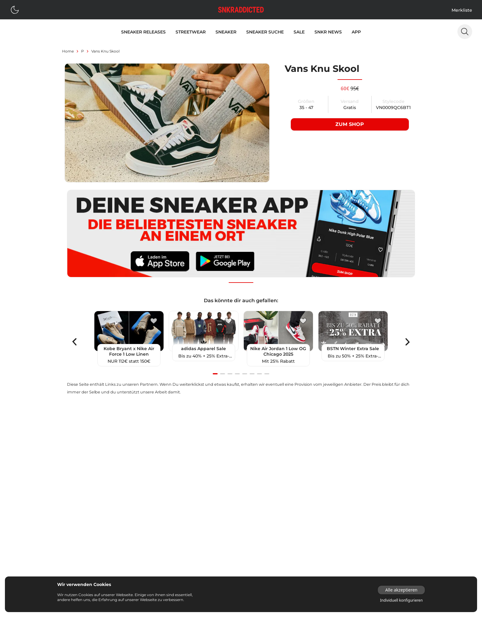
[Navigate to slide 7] (259, 374)
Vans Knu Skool (105, 51)
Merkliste (462, 10)
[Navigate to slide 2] (222, 374)
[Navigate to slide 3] (230, 374)
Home (68, 51)
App (356, 32)
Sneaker (225, 32)
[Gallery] (241, 341)
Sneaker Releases (143, 32)
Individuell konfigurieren (401, 600)
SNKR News (328, 32)
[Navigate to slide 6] (252, 374)
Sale (299, 32)
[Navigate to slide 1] (215, 374)
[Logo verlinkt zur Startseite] (241, 9)
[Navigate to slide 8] (267, 374)
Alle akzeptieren (401, 590)
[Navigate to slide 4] (237, 374)
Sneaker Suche (265, 32)
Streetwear (191, 32)
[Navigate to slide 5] (244, 374)
